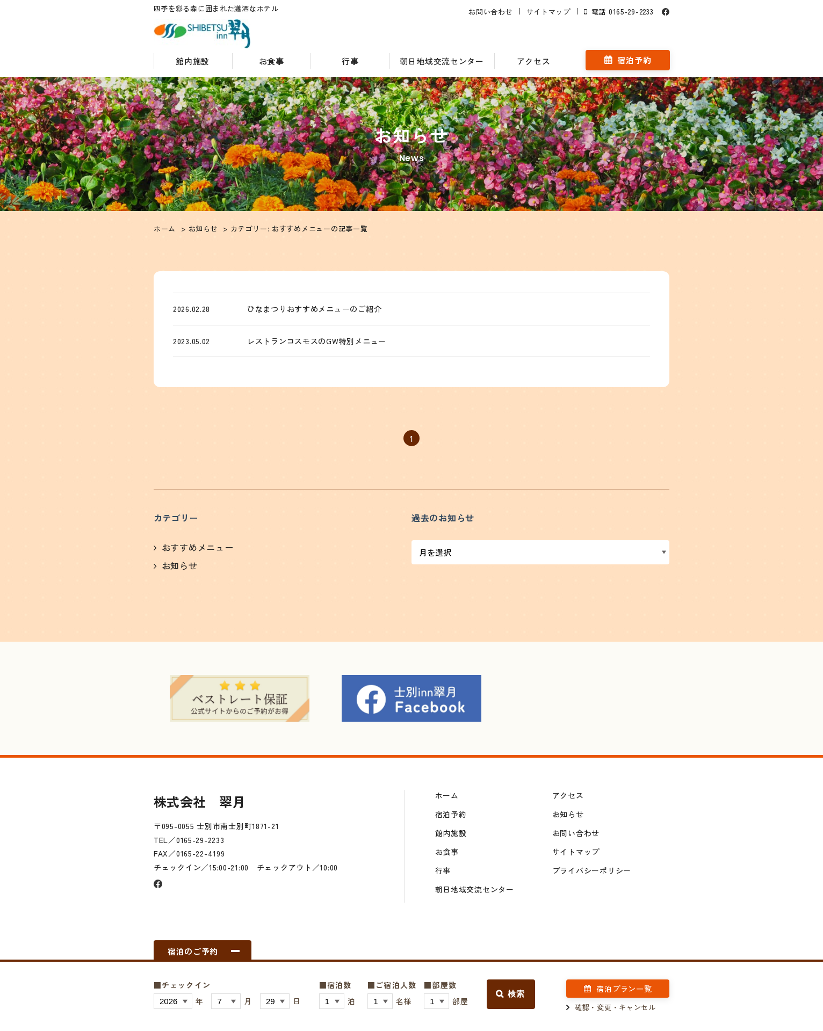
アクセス (533, 61)
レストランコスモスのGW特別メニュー (321, 342)
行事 (350, 61)
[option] (239, 700)
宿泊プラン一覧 (624, 988)
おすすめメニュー (198, 549)
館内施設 (193, 61)
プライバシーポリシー (591, 872)
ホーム (447, 797)
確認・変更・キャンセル (615, 1007)
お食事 (271, 61)
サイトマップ (548, 11)
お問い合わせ (490, 11)
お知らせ (180, 567)
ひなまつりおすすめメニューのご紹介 (319, 309)
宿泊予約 (634, 60)
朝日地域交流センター (442, 61)
